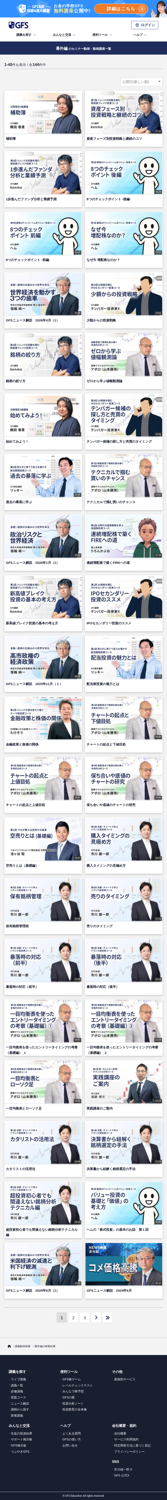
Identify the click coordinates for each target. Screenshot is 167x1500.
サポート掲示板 (21, 1439)
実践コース (18, 1397)
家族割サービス (124, 1379)
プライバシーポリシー (129, 1451)
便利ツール (102, 35)
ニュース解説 (20, 1403)
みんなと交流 (64, 35)
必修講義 (17, 1391)
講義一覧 (17, 1385)
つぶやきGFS (20, 1451)
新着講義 (17, 1415)
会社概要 (120, 1433)
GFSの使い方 (71, 1439)
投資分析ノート (73, 1403)
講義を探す (26, 35)
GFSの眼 (68, 1397)
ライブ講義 (18, 1379)
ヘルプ (141, 35)
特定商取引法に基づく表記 (132, 1445)
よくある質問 (71, 1433)
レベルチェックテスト (77, 1385)
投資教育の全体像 (74, 1409)
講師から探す (20, 1409)
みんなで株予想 (73, 1391)
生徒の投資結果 (21, 1433)
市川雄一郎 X (123, 1469)
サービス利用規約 (126, 1439)
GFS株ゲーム (71, 1379)
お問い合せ (70, 1445)
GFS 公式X (121, 1475)
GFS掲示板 (18, 1445)
